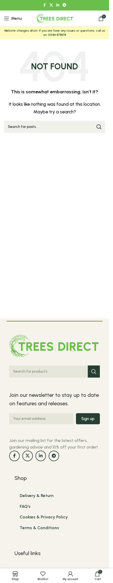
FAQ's (25, 506)
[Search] (54, 127)
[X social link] (51, 5)
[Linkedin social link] (58, 5)
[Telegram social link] (64, 5)
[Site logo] (54, 18)
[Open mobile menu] (12, 18)
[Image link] (54, 345)
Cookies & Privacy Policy (44, 516)
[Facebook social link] (45, 5)
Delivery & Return (37, 495)
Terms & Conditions (39, 527)
